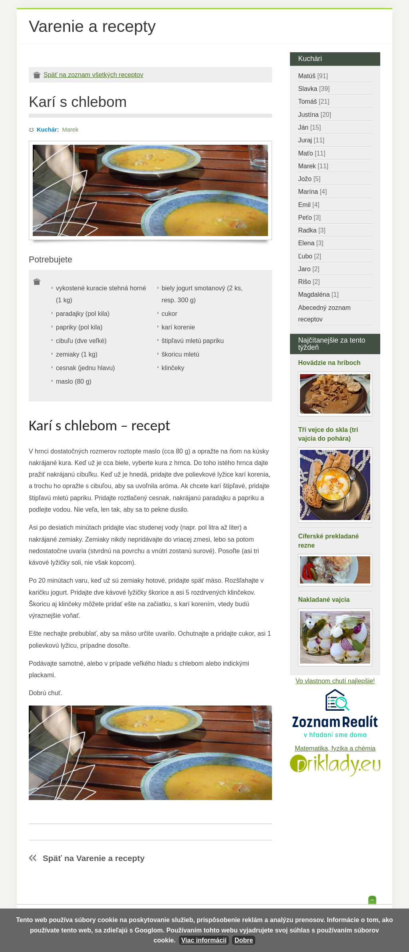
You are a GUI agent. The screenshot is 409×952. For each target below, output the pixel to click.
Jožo (309, 178)
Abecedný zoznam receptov (324, 313)
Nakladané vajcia (323, 599)
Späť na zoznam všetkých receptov (93, 74)
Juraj (311, 140)
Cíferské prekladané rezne (328, 540)
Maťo (311, 153)
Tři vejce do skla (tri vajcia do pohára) (328, 434)
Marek (70, 129)
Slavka (314, 88)
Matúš (313, 76)
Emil (308, 204)
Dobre (243, 940)
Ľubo (309, 256)
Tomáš (313, 101)
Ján (309, 127)
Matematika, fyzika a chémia (335, 748)
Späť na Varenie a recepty (94, 858)
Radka (312, 230)
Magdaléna (318, 294)
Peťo (309, 217)
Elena (310, 243)
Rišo (309, 281)
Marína (312, 191)
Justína (314, 114)
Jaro (308, 269)
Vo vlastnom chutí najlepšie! (335, 681)
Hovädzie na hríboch (329, 362)
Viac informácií (204, 940)
